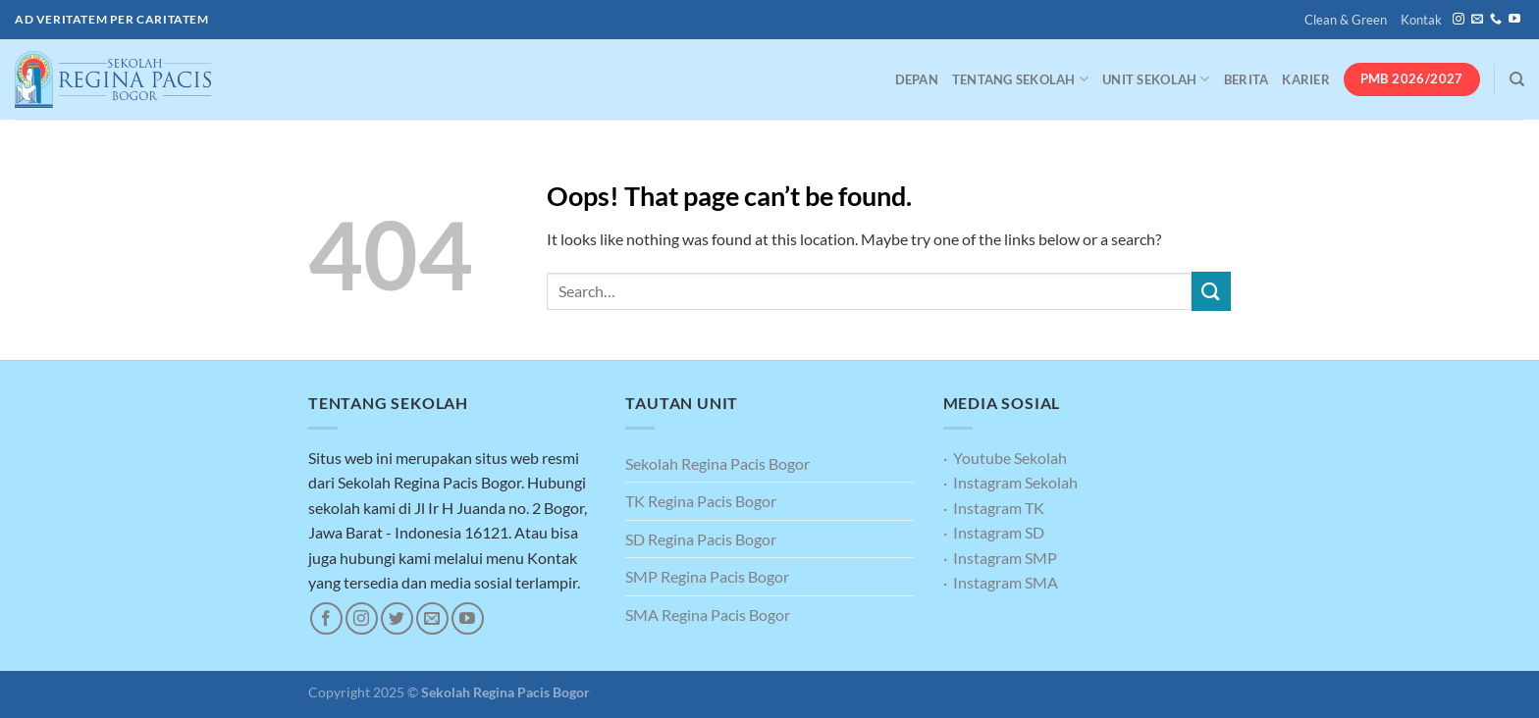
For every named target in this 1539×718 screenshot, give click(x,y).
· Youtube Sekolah (1005, 457)
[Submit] (1211, 291)
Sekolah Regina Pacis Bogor (717, 463)
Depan (916, 79)
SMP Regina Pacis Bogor (707, 576)
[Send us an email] (1477, 19)
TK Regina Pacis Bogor (700, 500)
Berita (1246, 79)
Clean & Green (1345, 19)
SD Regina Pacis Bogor (700, 539)
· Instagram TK (993, 507)
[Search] (1517, 79)
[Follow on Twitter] (397, 618)
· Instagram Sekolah (1010, 482)
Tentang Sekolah (1020, 79)
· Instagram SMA (1000, 582)
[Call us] (1496, 19)
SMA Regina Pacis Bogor (707, 614)
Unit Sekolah (1156, 79)
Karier (1306, 79)
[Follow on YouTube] (1514, 19)
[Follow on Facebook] (326, 618)
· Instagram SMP (1000, 557)
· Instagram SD (993, 532)
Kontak (1421, 19)
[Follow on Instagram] (1458, 19)
